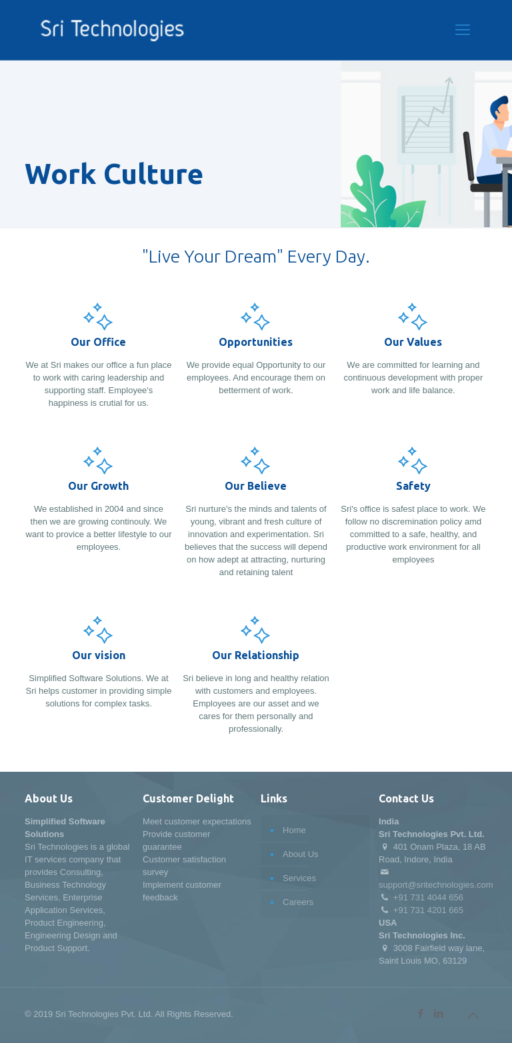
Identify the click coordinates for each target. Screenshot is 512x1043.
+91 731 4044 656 (428, 897)
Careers (298, 902)
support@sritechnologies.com (436, 885)
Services (299, 878)
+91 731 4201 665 (428, 910)
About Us (300, 854)
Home (294, 830)
